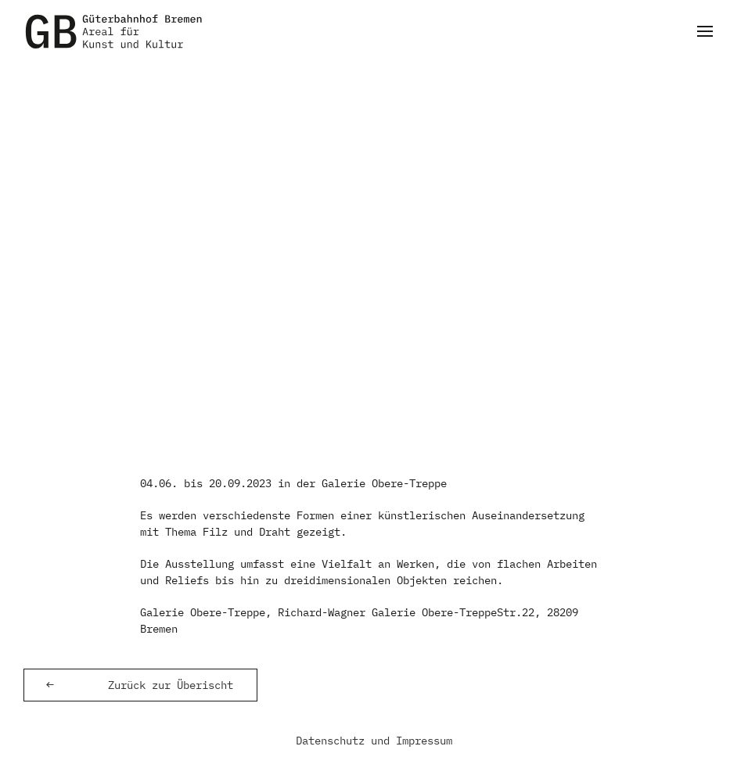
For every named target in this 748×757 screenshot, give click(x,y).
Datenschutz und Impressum (374, 741)
